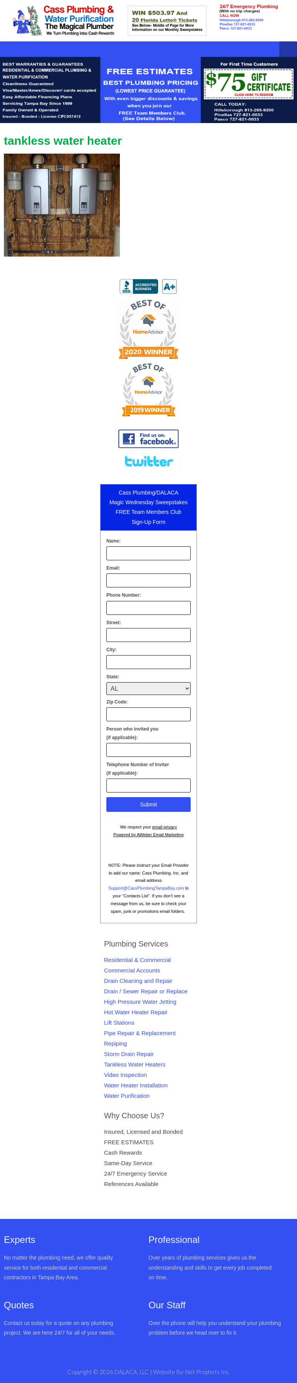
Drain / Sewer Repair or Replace (146, 991)
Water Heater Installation (136, 1085)
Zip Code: (117, 702)
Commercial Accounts (132, 970)
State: (112, 677)
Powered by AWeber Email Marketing (148, 834)
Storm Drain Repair (129, 1054)
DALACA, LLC (132, 1371)
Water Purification (127, 1095)
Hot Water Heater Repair (136, 1012)
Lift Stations (119, 1022)
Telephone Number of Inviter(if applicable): (137, 769)
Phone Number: (123, 595)
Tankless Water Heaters (135, 1064)
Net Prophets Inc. (207, 1371)
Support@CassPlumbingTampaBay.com (146, 888)
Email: (113, 568)
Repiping (115, 1043)
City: (111, 649)
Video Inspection (125, 1074)
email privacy (164, 827)
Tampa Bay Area (58, 1277)
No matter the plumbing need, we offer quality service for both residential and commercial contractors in (58, 1267)
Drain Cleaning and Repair (138, 980)
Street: (113, 622)
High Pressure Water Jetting (140, 1001)
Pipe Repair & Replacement (140, 1033)
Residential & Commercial (137, 960)
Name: (113, 541)
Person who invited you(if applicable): (132, 733)
